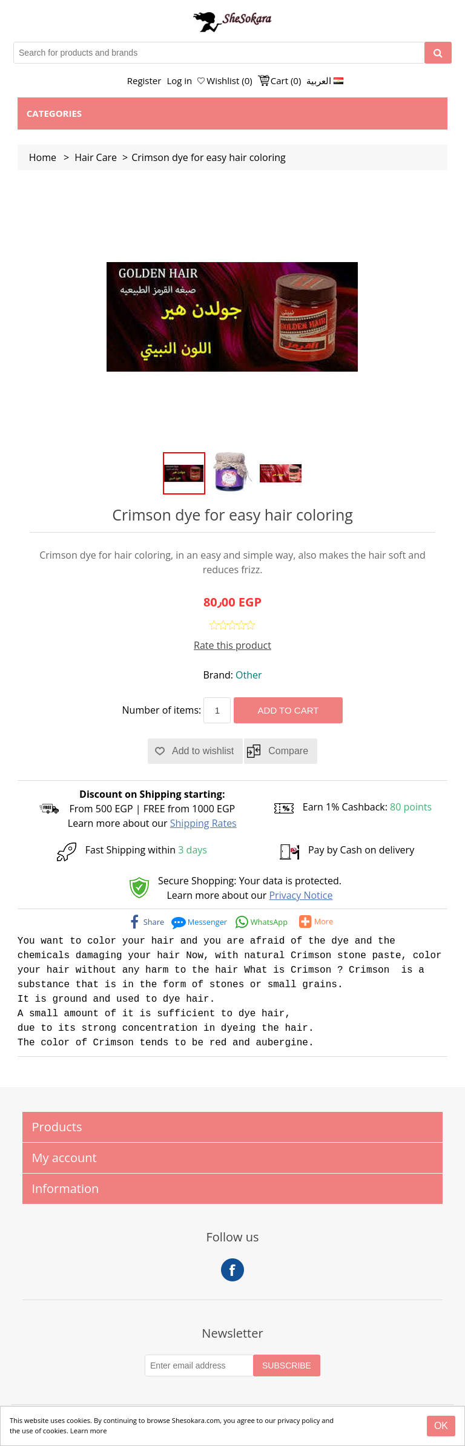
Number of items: (162, 710)
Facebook (232, 1269)
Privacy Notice (300, 895)
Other (249, 675)
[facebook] (146, 922)
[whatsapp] (261, 922)
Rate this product (232, 645)
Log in (179, 80)
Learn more (88, 1430)
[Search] (438, 53)
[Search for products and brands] (219, 53)
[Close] (441, 1426)
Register (144, 80)
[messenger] (199, 922)
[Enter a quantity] (217, 710)
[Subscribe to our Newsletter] (199, 1365)
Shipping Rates (203, 823)
